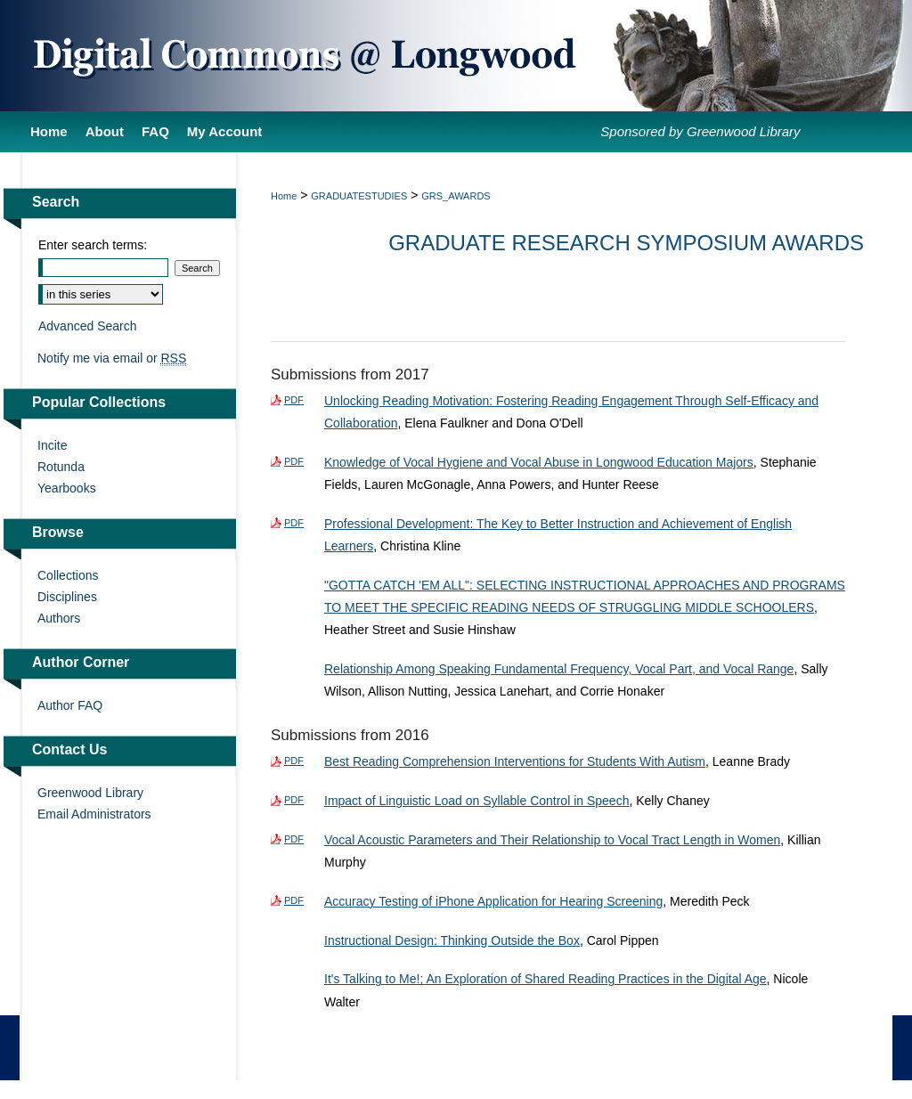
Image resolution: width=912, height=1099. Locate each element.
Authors (58, 618)
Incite (52, 445)
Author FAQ (69, 705)
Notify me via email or (111, 358)
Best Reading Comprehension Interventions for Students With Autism (514, 761)
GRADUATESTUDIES (359, 196)
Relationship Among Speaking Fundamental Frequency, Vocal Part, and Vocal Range (559, 669)
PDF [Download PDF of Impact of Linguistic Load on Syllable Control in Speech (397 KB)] (294, 799)
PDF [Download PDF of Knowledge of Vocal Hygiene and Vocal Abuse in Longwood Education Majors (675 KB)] (294, 461)
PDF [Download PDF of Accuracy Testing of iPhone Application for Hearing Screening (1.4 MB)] (294, 900)
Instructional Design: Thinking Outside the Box (452, 940)
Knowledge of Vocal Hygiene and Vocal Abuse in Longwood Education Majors (538, 462)
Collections (67, 575)
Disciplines (67, 597)
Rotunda (61, 467)
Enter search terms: (92, 245)
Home (284, 196)
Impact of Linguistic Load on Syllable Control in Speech (476, 801)
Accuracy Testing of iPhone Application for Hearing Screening (493, 901)
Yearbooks (66, 488)
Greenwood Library (90, 793)
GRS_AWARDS (455, 196)
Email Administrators (94, 814)
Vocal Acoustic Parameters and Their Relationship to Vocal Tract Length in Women (552, 840)
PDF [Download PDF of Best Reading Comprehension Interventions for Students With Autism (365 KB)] (294, 760)
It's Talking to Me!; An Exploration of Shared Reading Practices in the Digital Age (545, 979)
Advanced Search (87, 326)
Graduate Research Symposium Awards (626, 243)
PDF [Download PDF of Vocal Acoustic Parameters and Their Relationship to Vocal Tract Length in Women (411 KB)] (294, 839)
